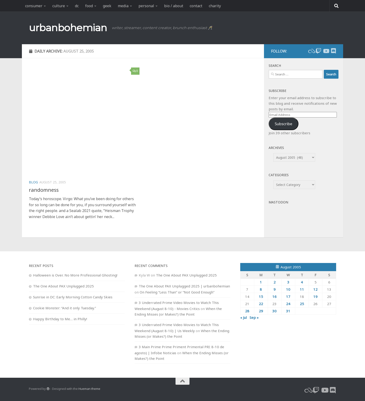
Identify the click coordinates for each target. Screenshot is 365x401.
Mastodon (278, 202)
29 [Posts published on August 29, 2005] (261, 311)
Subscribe (283, 123)
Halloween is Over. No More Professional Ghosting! (75, 275)
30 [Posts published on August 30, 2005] (274, 311)
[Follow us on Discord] (333, 51)
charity (215, 5)
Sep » (254, 317)
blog (33, 182)
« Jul (243, 317)
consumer (33, 5)
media (123, 5)
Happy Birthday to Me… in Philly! (60, 319)
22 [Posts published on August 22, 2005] (261, 303)
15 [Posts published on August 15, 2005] (261, 296)
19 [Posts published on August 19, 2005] (315, 296)
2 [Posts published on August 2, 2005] (275, 282)
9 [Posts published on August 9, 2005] (275, 289)
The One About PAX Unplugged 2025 (63, 286)
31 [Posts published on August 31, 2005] (288, 311)
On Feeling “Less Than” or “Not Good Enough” (177, 292)
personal (146, 5)
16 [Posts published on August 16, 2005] (274, 296)
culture (58, 5)
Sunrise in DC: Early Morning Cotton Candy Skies (72, 297)
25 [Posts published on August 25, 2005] (302, 303)
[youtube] (326, 51)
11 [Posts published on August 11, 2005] (302, 289)
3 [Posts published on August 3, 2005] (288, 282)
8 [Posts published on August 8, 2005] (261, 289)
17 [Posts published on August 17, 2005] (288, 296)
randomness (44, 189)
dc (77, 5)
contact (196, 5)
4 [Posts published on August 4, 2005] (302, 282)
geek (107, 5)
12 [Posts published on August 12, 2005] (315, 289)
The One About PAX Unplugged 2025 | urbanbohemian (184, 286)
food (89, 5)
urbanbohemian (68, 28)
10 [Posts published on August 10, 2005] (288, 289)
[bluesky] (311, 51)
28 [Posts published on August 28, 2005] (247, 311)
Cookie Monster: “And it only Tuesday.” (64, 308)
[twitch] (318, 51)
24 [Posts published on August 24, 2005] (288, 303)
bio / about (173, 5)
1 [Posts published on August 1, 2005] (261, 282)
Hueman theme (89, 389)
